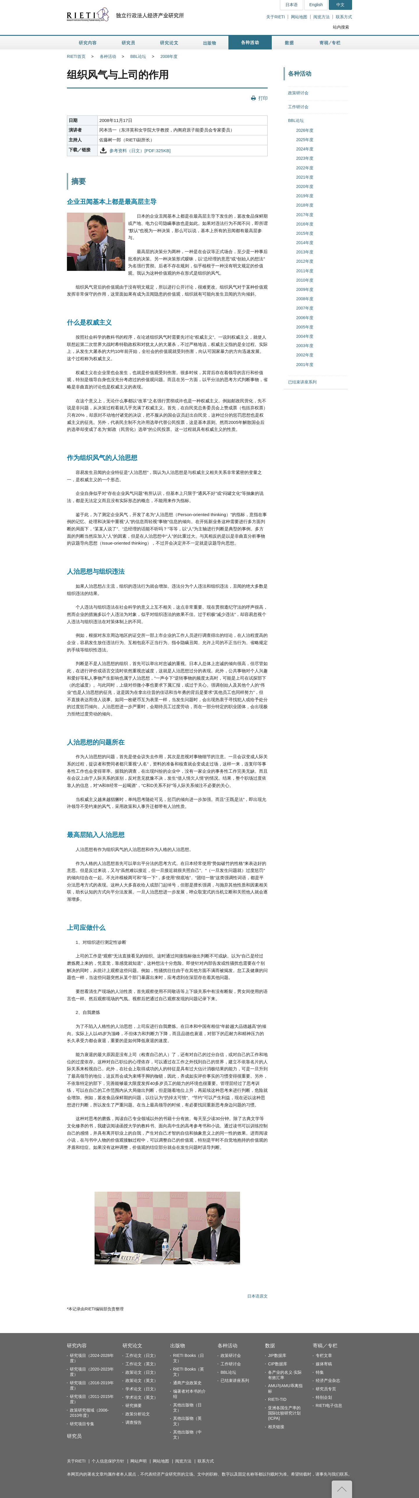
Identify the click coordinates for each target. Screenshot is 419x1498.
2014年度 (304, 242)
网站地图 (299, 17)
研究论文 (132, 1345)
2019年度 (304, 195)
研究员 (74, 1436)
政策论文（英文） (141, 1380)
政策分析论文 (137, 1414)
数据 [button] (290, 42)
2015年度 (304, 233)
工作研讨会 (298, 106)
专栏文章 (324, 1355)
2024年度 (304, 149)
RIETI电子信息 (329, 1405)
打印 (263, 98)
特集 (320, 1372)
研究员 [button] (128, 42)
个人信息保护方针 (108, 1461)
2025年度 (304, 139)
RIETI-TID (277, 1399)
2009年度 (304, 289)
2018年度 (304, 205)
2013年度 (304, 252)
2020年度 (304, 186)
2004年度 (304, 336)
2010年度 (304, 280)
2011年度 (304, 271)
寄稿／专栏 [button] (330, 42)
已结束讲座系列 (302, 382)
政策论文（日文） (141, 1372)
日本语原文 (257, 1296)
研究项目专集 (82, 1423)
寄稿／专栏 (325, 1345)
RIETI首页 (76, 56)
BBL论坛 (138, 56)
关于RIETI (275, 17)
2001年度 (304, 364)
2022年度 (304, 168)
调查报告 (133, 1422)
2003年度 (304, 345)
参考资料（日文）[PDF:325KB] (140, 150)
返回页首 (342, 1489)
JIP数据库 (277, 1355)
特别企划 (324, 1397)
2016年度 (304, 224)
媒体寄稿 (324, 1364)
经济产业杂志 (328, 1380)
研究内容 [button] (88, 42)
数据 (270, 1345)
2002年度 (304, 355)
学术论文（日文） (141, 1389)
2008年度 (168, 56)
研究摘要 (133, 1405)
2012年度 (304, 261)
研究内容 (77, 1345)
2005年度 (304, 327)
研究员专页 (326, 1389)
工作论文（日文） (141, 1355)
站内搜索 (341, 27)
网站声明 (138, 1461)
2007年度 (304, 308)
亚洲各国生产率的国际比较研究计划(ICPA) (284, 1413)
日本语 (291, 4)
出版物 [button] (209, 42)
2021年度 (304, 177)
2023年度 (304, 158)
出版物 (177, 1345)
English (316, 4)
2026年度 (304, 130)
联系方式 (344, 17)
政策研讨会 (298, 92)
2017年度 (304, 214)
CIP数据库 (277, 1364)
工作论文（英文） (141, 1364)
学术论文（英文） (141, 1397)
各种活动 (108, 56)
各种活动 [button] (250, 42)
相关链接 (276, 1426)
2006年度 (304, 317)
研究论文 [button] (169, 42)
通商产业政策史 (187, 1382)
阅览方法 (321, 17)
